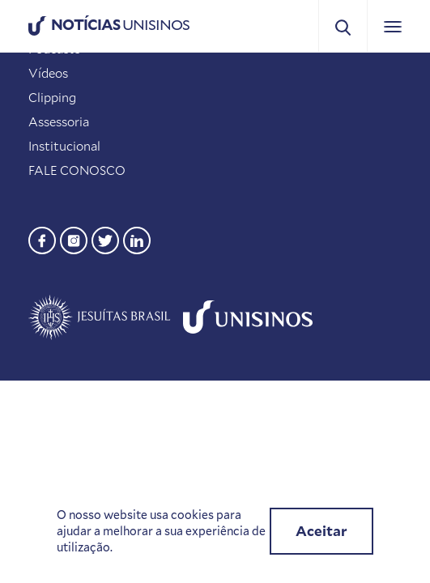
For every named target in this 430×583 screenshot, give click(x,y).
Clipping (52, 97)
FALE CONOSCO (77, 170)
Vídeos (48, 73)
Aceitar (321, 530)
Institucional (64, 146)
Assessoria (58, 121)
